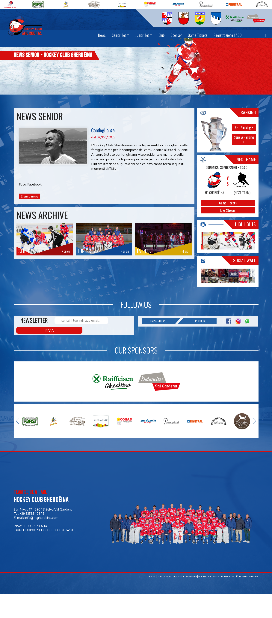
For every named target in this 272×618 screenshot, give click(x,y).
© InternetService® (247, 600)
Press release (162, 354)
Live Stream (227, 210)
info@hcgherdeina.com (41, 542)
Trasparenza (164, 600)
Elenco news (29, 196)
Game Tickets (228, 202)
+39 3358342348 (32, 537)
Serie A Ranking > (244, 139)
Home (151, 600)
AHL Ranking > (244, 127)
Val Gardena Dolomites (221, 600)
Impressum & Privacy (185, 600)
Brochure (194, 354)
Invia (118, 354)
